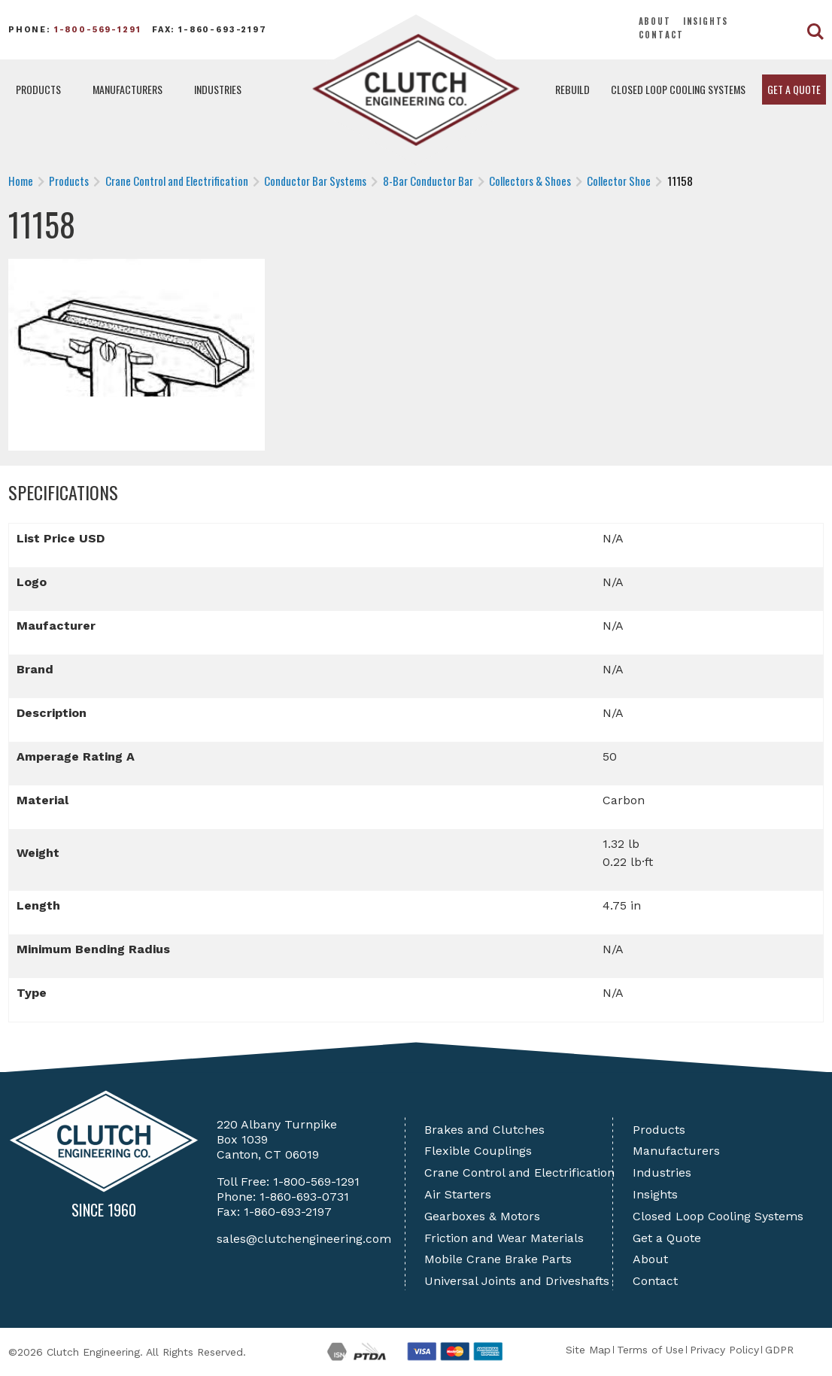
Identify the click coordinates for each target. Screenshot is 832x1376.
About (655, 21)
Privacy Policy (724, 1350)
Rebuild (572, 89)
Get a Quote (794, 89)
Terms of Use (650, 1350)
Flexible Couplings (478, 1151)
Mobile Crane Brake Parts (498, 1259)
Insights (706, 21)
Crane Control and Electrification (519, 1172)
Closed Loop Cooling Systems (678, 89)
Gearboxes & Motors (482, 1216)
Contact (662, 35)
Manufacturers (127, 89)
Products (38, 89)
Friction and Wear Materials (504, 1238)
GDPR (779, 1350)
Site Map (588, 1350)
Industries (217, 89)
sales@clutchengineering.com (304, 1239)
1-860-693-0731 (304, 1196)
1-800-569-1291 (97, 30)
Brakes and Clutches (484, 1129)
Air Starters (457, 1194)
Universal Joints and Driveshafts (516, 1281)
